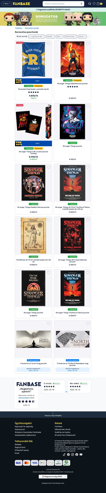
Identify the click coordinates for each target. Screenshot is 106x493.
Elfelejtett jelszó (22, 450)
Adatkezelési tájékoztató (25, 435)
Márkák (50, 36)
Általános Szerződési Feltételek (28, 432)
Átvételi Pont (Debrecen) (65, 435)
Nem (59, 36)
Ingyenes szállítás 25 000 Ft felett (53, 10)
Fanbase (18, 28)
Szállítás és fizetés (62, 432)
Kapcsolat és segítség (24, 426)
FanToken (58, 426)
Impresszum (20, 429)
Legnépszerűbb (36, 36)
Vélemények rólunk (62, 429)
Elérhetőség (70, 36)
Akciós (82, 36)
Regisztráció (20, 447)
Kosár (17, 453)
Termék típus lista (58, 483)
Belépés (18, 444)
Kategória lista (46, 483)
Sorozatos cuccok (32, 28)
